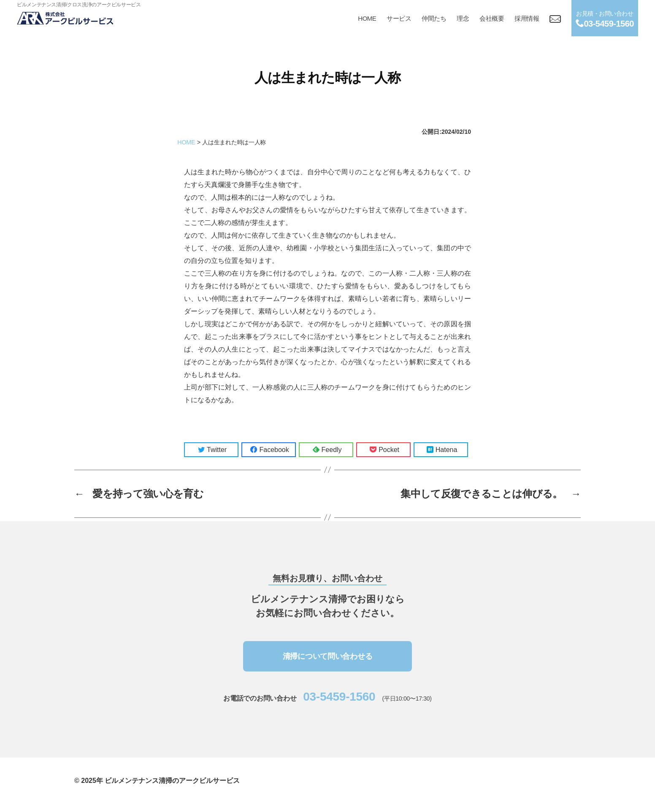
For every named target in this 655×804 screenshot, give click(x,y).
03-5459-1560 (339, 696)
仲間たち (434, 18)
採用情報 (526, 18)
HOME (367, 18)
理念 (463, 18)
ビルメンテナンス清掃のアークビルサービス (172, 780)
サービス (399, 18)
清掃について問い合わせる (328, 656)
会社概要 (491, 18)
